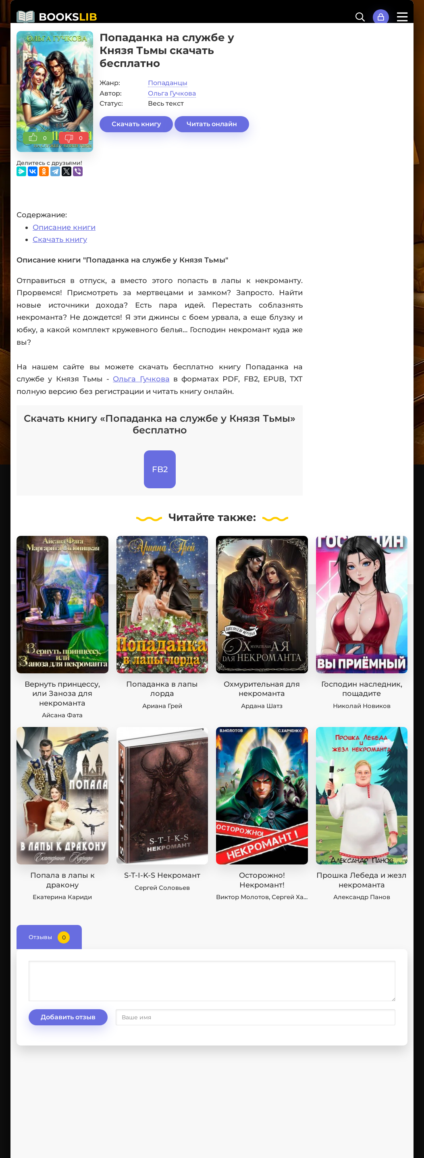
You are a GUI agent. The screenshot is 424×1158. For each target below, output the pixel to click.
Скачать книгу (136, 124)
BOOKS (68, 16)
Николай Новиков (362, 706)
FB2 (160, 469)
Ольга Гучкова (172, 93)
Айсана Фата (62, 715)
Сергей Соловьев (162, 887)
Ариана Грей (162, 706)
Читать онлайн (212, 124)
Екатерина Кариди (62, 897)
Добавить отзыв (68, 1017)
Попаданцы (167, 83)
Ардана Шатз (262, 706)
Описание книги (64, 227)
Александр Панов (361, 897)
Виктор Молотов (242, 897)
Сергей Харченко (299, 897)
